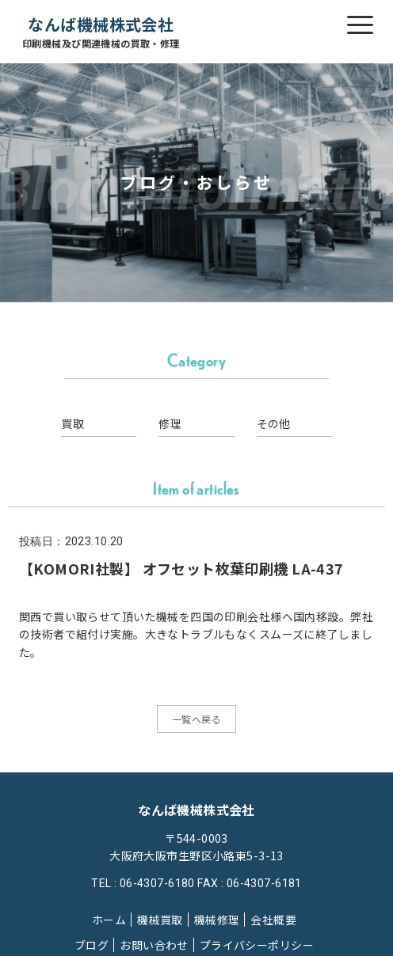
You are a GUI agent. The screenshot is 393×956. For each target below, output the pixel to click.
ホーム (109, 920)
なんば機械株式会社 (101, 32)
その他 (274, 423)
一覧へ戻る (196, 719)
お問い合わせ (154, 945)
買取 (72, 423)
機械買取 (160, 920)
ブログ (91, 945)
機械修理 (217, 920)
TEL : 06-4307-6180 (143, 883)
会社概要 (273, 920)
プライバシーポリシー (257, 945)
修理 (169, 423)
